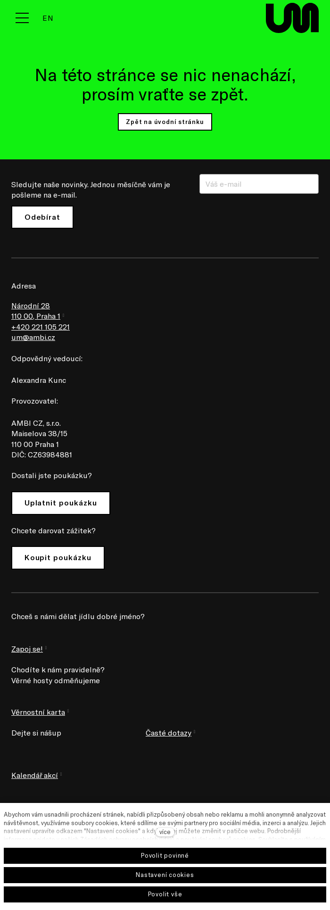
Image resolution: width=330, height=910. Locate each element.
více (165, 832)
